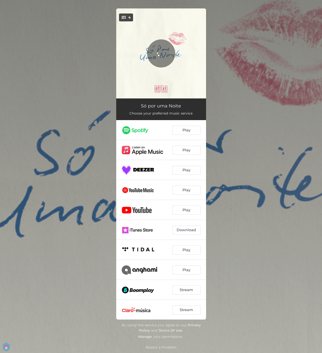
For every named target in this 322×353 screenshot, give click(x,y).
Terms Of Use (170, 330)
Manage (145, 336)
